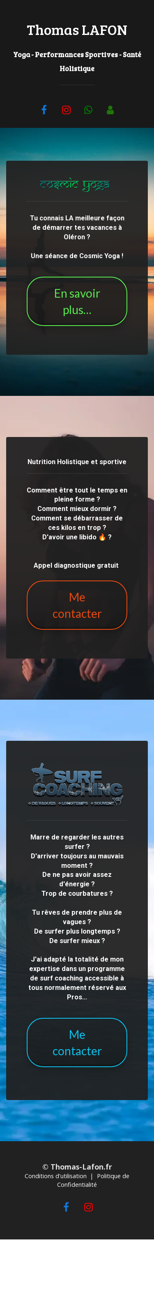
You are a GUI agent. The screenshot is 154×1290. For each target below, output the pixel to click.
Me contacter (77, 605)
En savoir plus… (77, 301)
